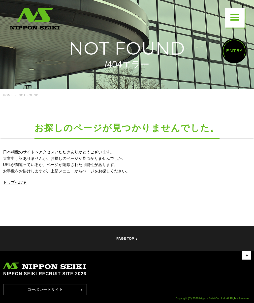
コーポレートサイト (45, 289)
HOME (8, 95)
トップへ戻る (15, 182)
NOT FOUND (28, 95)
